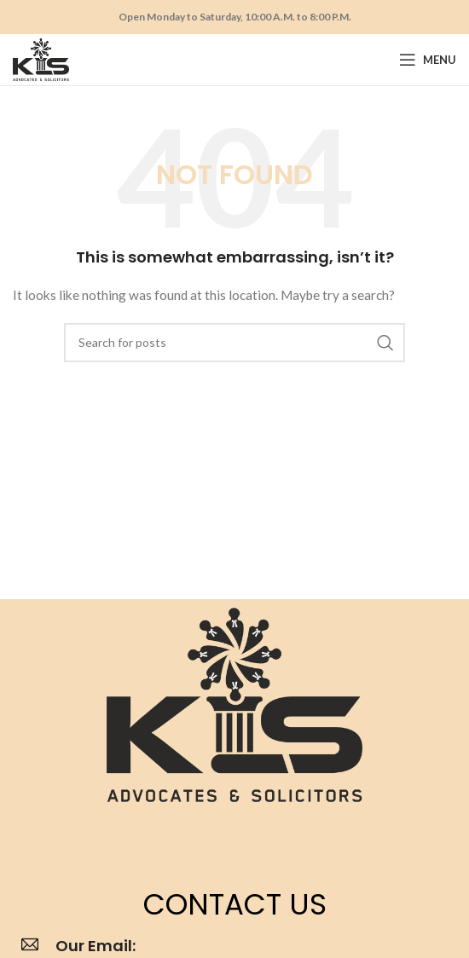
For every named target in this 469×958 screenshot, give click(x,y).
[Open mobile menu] (428, 60)
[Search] (234, 342)
